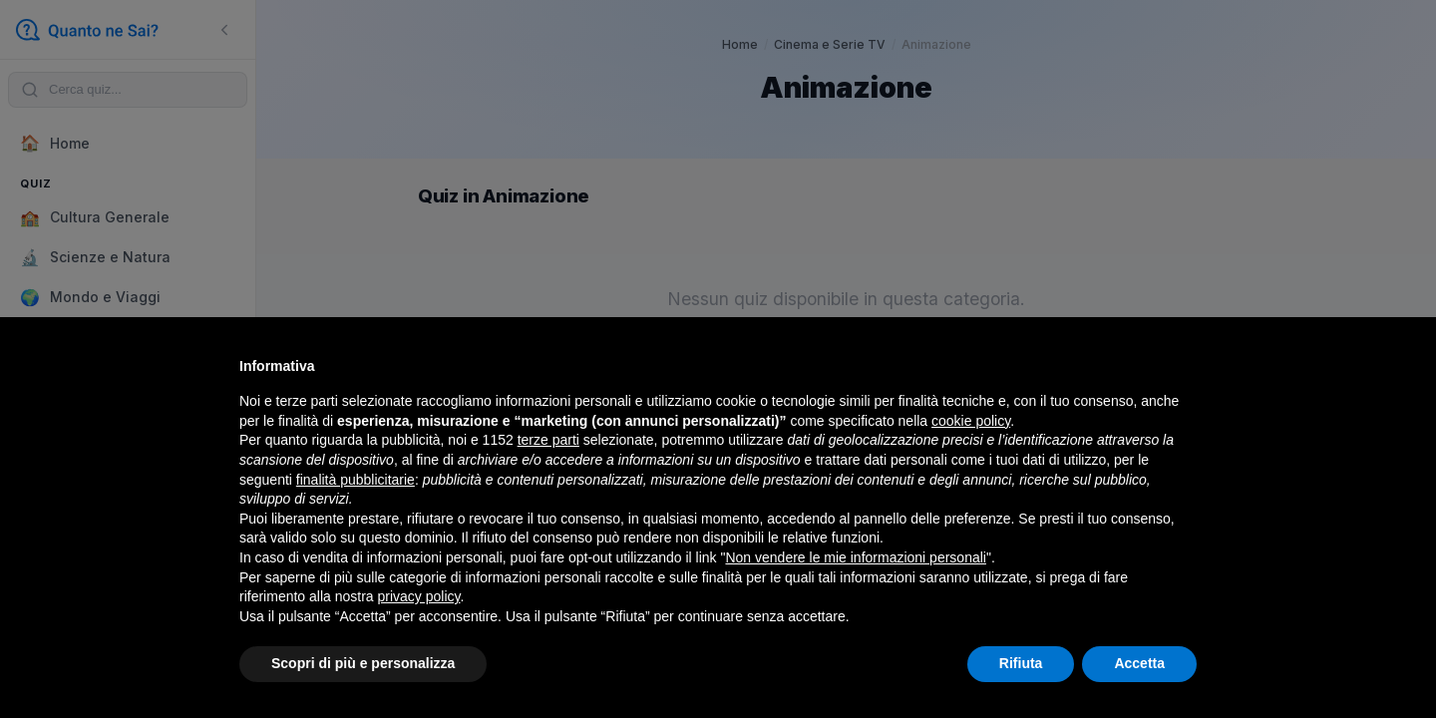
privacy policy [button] (419, 596)
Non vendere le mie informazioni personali (855, 557)
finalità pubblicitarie (355, 480)
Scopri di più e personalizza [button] (363, 663)
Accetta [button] (1139, 663)
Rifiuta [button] (1021, 663)
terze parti (548, 440)
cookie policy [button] (970, 421)
